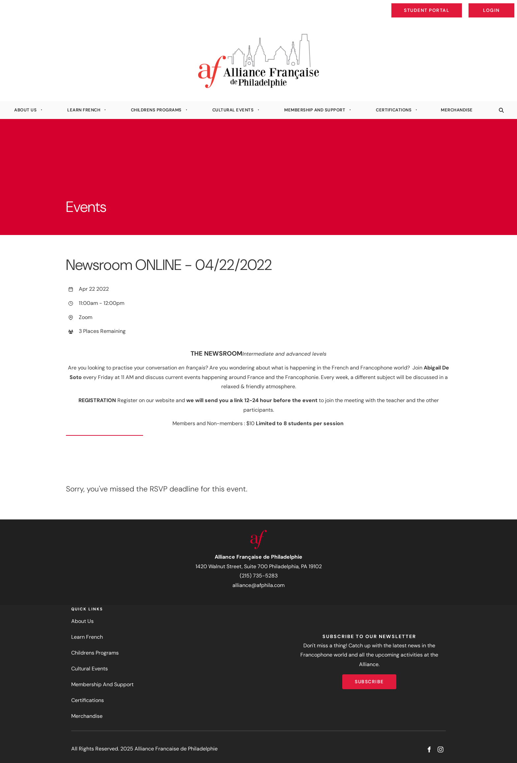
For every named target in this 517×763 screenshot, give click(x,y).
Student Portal (442, 5)
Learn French (83, 110)
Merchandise (457, 110)
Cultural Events (233, 110)
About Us (25, 110)
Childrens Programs (156, 110)
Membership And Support (314, 110)
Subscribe (369, 679)
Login (509, 5)
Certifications (393, 110)
